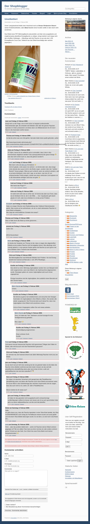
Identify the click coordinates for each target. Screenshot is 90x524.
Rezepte (72, 256)
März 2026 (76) (70, 45)
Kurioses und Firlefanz (77, 235)
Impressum (14, 13)
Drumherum (73, 220)
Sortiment (73, 260)
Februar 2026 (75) (70, 47)
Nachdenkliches (75, 247)
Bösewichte (73, 216)
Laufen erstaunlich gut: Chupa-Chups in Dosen (28, 96)
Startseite (68, 470)
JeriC (11, 162)
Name (6, 453)
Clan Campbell (79, 81)
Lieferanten (73, 241)
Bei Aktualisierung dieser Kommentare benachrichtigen (23, 507)
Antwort (14, 132)
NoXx (9, 240)
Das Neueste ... (70, 49)
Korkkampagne (70, 472)
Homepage (8, 464)
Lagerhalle (73, 237)
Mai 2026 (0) (69, 41)
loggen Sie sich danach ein (14, 441)
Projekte (72, 254)
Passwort (68, 437)
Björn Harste (16, 286)
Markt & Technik (75, 243)
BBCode (24, 165)
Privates (72, 251)
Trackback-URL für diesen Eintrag (13, 107)
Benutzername (70, 433)
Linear (19, 117)
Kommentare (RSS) (73, 296)
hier (56, 439)
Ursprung (15, 146)
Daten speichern (72, 460)
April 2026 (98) (69, 43)
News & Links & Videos (77, 249)
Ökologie (68, 476)
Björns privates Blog (60, 13)
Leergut (6, 94)
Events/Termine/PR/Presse (73, 224)
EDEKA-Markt (69, 474)
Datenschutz (25, 13)
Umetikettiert (11, 19)
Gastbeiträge (74, 230)
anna (7, 424)
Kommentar (8, 469)
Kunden (72, 233)
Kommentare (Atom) (73, 298)
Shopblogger (74, 258)
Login (49, 13)
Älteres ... (68, 51)
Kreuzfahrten (73, 13)
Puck (7, 342)
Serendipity (14, 518)
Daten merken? (11, 504)
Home (6, 13)
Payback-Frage (75, 135)
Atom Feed (70, 294)
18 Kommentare (13, 94)
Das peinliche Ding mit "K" (15, 98)
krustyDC (9, 203)
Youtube (34, 13)
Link (10, 132)
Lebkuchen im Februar (50, 98)
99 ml (77, 185)
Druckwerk (73, 218)
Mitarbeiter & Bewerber (77, 245)
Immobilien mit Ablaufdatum (73, 478)
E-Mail (7, 459)
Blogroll (42, 13)
